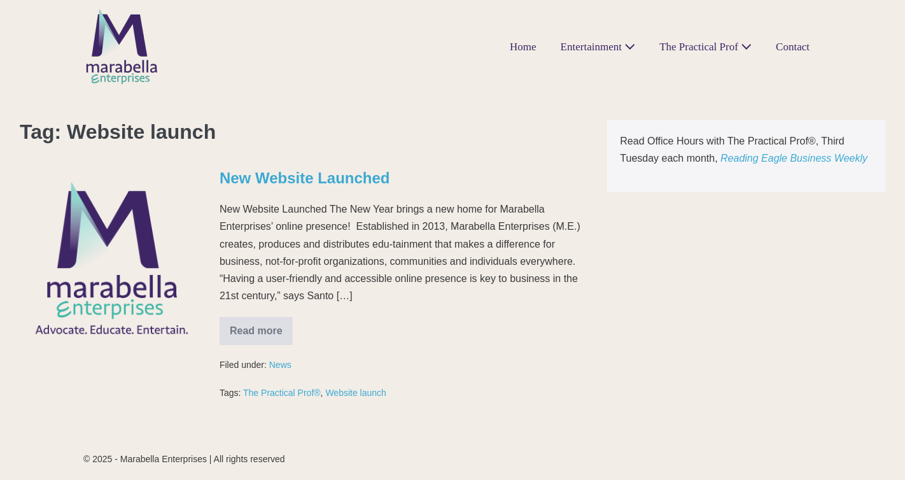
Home (523, 47)
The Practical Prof (705, 47)
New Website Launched (305, 178)
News (280, 365)
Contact (793, 47)
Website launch (355, 393)
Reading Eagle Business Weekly (793, 158)
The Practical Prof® (282, 393)
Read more (261, 326)
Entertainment (598, 47)
